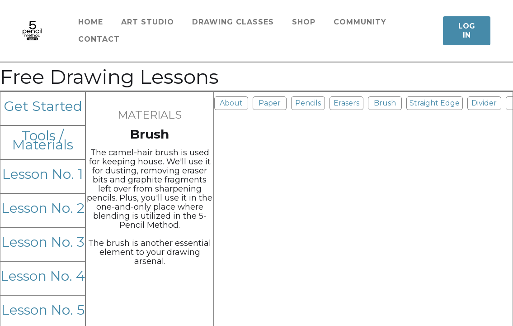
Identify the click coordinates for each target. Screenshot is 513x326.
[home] (32, 30)
